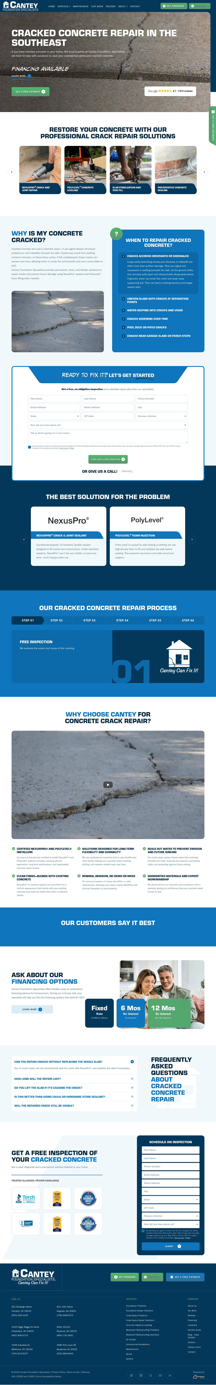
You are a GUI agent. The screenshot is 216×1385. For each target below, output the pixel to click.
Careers (192, 1342)
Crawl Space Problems (138, 1316)
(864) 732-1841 (65, 1335)
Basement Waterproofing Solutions (144, 1335)
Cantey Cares (195, 1347)
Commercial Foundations (139, 1344)
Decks (129, 1354)
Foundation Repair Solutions (141, 1311)
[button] (12, 172)
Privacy (71, 448)
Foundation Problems (137, 1306)
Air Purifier (131, 1340)
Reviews (192, 1316)
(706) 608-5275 (65, 1315)
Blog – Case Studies (194, 1336)
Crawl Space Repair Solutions (142, 1320)
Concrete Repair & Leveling (140, 1325)
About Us (192, 1306)
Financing (193, 1320)
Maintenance (133, 1349)
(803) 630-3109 (20, 1315)
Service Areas (195, 1330)
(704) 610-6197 (20, 1353)
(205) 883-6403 (65, 1353)
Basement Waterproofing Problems (144, 1330)
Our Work (192, 1311)
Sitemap (86, 1372)
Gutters (130, 1359)
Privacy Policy (58, 1372)
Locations (193, 1325)
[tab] (28, 621)
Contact (192, 1352)
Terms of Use (63, 448)
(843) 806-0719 (20, 1335)
